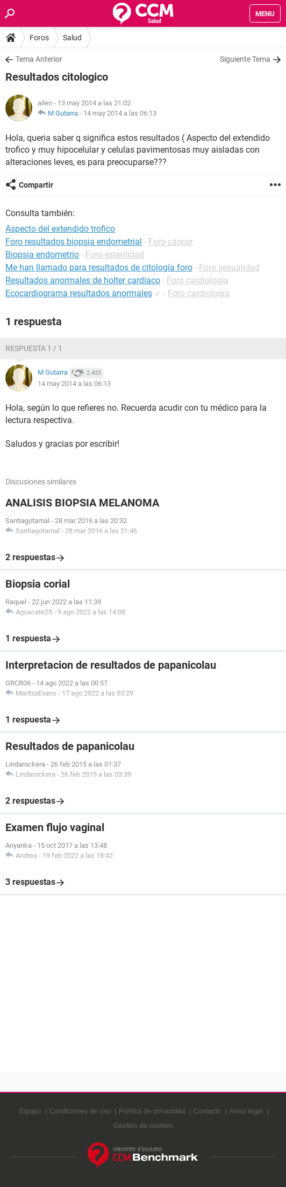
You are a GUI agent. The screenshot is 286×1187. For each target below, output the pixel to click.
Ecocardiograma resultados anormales (78, 293)
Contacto (207, 1111)
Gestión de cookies (143, 1125)
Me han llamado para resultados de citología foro (98, 267)
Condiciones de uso (79, 1111)
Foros (39, 37)
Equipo (30, 1111)
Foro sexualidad (229, 267)
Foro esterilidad (114, 254)
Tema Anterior (39, 59)
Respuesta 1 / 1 (33, 348)
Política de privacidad (152, 1111)
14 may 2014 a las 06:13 (119, 113)
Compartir (36, 185)
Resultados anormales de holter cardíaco (82, 280)
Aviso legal (246, 1111)
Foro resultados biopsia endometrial (73, 242)
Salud (72, 37)
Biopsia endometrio (42, 254)
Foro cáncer (170, 242)
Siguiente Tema (245, 59)
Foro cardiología (197, 280)
